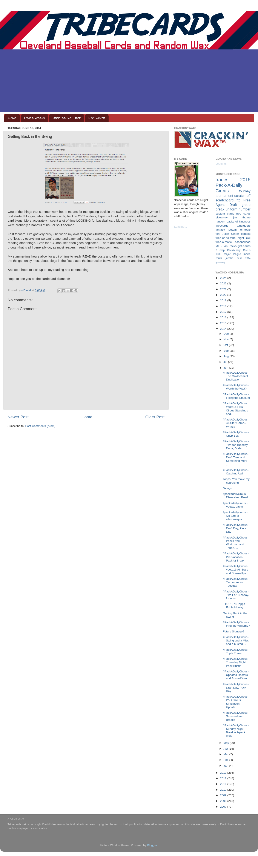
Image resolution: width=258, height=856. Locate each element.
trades (222, 179)
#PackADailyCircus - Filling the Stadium (236, 396)
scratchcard (225, 200)
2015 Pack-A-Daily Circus (233, 185)
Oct (226, 345)
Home (12, 118)
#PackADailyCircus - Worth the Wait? (236, 387)
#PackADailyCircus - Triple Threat (236, 651)
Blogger (152, 845)
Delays (227, 488)
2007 (223, 806)
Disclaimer (96, 118)
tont (218, 233)
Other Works (34, 118)
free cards (243, 213)
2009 (223, 795)
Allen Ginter (231, 233)
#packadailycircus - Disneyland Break (236, 495)
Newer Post (18, 417)
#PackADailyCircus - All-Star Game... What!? (236, 423)
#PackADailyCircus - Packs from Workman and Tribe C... (236, 543)
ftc (238, 200)
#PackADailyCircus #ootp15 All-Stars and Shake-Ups (235, 570)
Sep (227, 350)
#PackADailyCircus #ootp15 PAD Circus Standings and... (235, 409)
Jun (226, 367)
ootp (222, 250)
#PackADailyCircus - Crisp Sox (236, 434)
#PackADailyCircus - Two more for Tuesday (236, 582)
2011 (223, 783)
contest (245, 233)
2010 (223, 789)
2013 (223, 772)
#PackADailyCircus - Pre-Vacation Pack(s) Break (236, 557)
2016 (223, 317)
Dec (227, 333)
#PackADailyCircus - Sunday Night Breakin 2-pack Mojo (236, 731)
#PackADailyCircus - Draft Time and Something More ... (236, 459)
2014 (223, 328)
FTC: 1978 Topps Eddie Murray (234, 605)
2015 (223, 323)
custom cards (225, 213)
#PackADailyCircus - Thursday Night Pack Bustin (236, 662)
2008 (223, 800)
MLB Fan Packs (226, 246)
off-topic (245, 229)
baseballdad (242, 242)
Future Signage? (233, 631)
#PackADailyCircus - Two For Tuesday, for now (236, 595)
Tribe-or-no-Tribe (66, 118)
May (227, 742)
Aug (227, 356)
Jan (226, 765)
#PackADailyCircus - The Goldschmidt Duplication (236, 376)
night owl (244, 237)
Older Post (154, 417)
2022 (223, 283)
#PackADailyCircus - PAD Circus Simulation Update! (236, 702)
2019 (223, 300)
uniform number (238, 209)
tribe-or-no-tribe (226, 237)
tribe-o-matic (224, 242)
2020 (223, 294)
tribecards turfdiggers (233, 225)
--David (27, 290)
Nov (227, 339)
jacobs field (234, 258)
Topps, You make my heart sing (236, 480)
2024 (223, 277)
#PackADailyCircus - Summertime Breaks (236, 716)
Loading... (180, 226)
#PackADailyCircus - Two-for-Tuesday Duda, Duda (236, 445)
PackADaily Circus (238, 250)
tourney (244, 191)
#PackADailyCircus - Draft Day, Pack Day (236, 528)
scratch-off (242, 196)
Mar (226, 754)
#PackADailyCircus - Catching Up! (236, 471)
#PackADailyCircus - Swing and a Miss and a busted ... (236, 640)
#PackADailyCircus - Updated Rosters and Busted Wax (236, 675)
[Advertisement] (129, 82)
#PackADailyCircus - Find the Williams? (236, 624)
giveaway (222, 217)
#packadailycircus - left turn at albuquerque (235, 516)
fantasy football (226, 229)
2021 (223, 289)
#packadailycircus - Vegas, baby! (235, 505)
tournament (224, 196)
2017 (223, 311)
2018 (223, 306)
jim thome (241, 217)
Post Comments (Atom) (40, 426)
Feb (226, 759)
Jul (226, 362)
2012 (223, 778)
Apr (226, 748)
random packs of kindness (233, 221)
